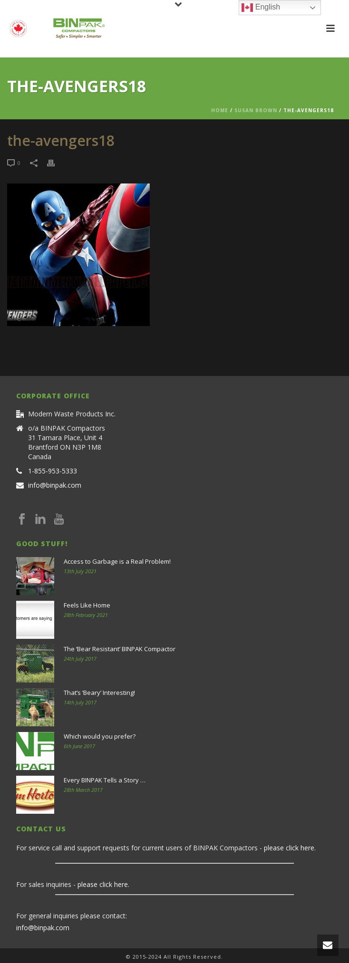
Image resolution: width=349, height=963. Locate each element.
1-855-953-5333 (52, 471)
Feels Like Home (87, 605)
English (261, 7)
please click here (289, 847)
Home (219, 110)
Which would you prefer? (100, 736)
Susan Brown (255, 110)
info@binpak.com (54, 485)
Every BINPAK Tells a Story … (104, 780)
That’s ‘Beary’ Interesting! (99, 692)
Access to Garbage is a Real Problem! (117, 561)
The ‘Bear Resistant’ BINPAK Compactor (119, 649)
